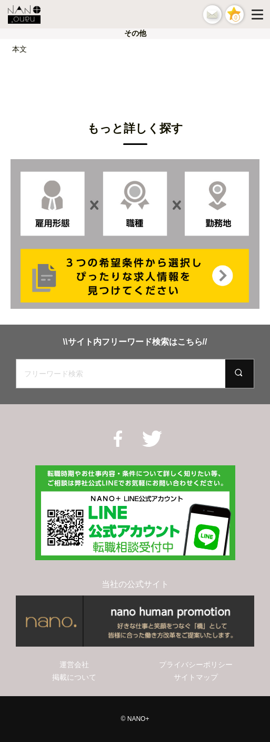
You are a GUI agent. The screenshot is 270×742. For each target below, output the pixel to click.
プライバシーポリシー (196, 664)
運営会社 (74, 664)
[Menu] (259, 14)
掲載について (74, 677)
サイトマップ (196, 677)
